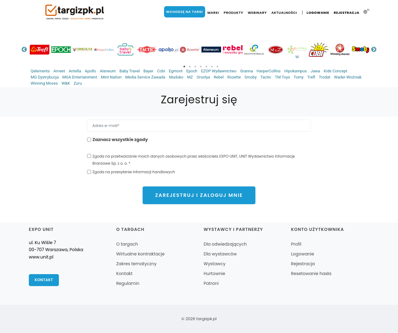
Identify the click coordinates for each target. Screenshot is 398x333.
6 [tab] (212, 66)
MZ (190, 77)
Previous (24, 50)
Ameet (59, 71)
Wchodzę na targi (184, 11)
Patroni (211, 283)
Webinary (257, 12)
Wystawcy (214, 264)
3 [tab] (195, 66)
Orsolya (203, 77)
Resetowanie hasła (311, 273)
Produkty (233, 12)
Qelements (40, 71)
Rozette (234, 77)
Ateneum (108, 71)
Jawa (315, 71)
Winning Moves (44, 83)
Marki (213, 12)
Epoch (191, 71)
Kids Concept (335, 71)
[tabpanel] (39, 49)
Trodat (325, 77)
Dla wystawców (220, 254)
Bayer (148, 71)
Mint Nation (111, 77)
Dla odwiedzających (225, 244)
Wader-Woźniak (348, 77)
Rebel (219, 77)
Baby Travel (130, 71)
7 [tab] (217, 66)
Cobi (161, 71)
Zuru (78, 83)
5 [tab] (206, 66)
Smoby (250, 77)
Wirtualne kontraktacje (140, 254)
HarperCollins (269, 71)
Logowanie (318, 12)
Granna (246, 71)
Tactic (265, 77)
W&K (65, 83)
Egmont (176, 71)
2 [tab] (190, 66)
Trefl (311, 77)
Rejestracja (346, 12)
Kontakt (44, 280)
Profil (296, 244)
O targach (127, 244)
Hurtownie (214, 273)
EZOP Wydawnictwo (218, 71)
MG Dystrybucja (45, 77)
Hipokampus (295, 71)
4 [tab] (201, 66)
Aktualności (284, 12)
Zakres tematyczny (136, 264)
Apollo (90, 71)
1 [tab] (184, 66)
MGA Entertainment (79, 77)
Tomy (299, 77)
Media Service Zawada (145, 77)
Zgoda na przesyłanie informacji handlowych (134, 171)
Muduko (176, 77)
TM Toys (282, 77)
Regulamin (127, 283)
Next (374, 50)
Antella (75, 71)
